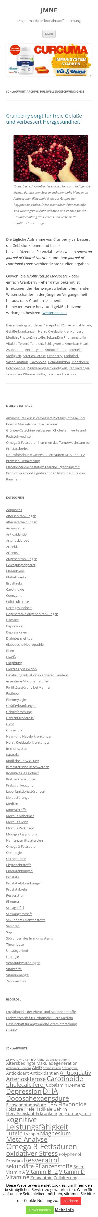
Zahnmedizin (16, 981)
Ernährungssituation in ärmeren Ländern (37, 675)
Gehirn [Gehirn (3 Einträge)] (60, 1109)
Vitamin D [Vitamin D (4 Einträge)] (72, 1171)
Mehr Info (64, 1209)
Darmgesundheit (19, 607)
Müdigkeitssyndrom (21, 834)
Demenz (12, 620)
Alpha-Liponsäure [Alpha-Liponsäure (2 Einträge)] (48, 1059)
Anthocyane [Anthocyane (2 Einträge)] (70, 1068)
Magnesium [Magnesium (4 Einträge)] (55, 1133)
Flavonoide (38, 362)
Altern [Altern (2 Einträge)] (66, 1059)
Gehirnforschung (19, 711)
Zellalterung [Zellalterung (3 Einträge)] (65, 1178)
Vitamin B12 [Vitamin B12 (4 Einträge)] (42, 1171)
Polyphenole (15, 368)
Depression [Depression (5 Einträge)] (24, 1091)
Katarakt (12, 754)
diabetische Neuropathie (25, 644)
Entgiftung (14, 663)
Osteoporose (16, 858)
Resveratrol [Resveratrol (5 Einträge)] (41, 1159)
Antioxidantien (56, 349)
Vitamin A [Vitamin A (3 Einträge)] (15, 1172)
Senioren (13, 926)
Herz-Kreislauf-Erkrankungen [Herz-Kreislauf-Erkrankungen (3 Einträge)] (35, 1113)
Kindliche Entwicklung (22, 760)
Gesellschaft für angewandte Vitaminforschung (41, 1024)
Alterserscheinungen (21, 522)
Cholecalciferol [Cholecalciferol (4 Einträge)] (25, 1084)
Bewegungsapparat (20, 565)
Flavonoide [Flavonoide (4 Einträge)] (72, 1104)
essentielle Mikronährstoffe (27, 681)
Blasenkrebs (15, 571)
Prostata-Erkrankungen (24, 883)
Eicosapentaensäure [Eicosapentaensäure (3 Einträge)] (26, 1105)
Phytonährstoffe (32, 337)
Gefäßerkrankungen (21, 331)
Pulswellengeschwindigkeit (47, 368)
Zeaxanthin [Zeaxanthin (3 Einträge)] (41, 1178)
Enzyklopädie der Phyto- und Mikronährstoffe (41, 1011)
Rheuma (12, 901)
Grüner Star (15, 730)
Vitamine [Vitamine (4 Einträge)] (17, 1177)
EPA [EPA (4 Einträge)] (52, 1104)
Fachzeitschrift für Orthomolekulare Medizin (39, 1018)
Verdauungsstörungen (23, 962)
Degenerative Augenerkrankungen (32, 614)
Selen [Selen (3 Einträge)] (79, 1167)
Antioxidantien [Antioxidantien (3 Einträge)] (44, 1073)
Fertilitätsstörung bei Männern (29, 687)
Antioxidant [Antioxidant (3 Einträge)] (17, 1073)
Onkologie (14, 852)
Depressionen (16, 632)
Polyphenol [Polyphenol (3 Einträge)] (70, 1154)
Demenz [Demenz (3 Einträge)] (76, 1085)
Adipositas (14, 510)
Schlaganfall (15, 907)
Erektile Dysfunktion (21, 669)
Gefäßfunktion (59, 362)
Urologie (12, 956)
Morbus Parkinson (20, 828)
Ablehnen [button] (71, 1200)
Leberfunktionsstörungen (25, 791)
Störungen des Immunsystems (29, 938)
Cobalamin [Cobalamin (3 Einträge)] (56, 1085)
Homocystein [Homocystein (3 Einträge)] (78, 1113)
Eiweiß (11, 656)
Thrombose (15, 944)
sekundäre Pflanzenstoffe (25, 374)
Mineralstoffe (16, 809)
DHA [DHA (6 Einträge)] (50, 1091)
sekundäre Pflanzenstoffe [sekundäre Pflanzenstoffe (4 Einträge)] (39, 1166)
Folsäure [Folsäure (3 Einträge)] (14, 1109)
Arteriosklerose (79, 325)
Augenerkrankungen (21, 558)
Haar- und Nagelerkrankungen (29, 736)
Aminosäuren (16, 528)
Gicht (10, 724)
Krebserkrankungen (21, 779)
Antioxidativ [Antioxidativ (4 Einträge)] (75, 1072)
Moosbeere (80, 362)
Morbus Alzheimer (20, 816)
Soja (9, 932)
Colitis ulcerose (17, 601)
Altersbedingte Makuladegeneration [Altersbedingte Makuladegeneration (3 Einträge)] (42, 1063)
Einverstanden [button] (40, 1210)
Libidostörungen (18, 797)
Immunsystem (17, 748)
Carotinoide (15, 589)
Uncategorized (17, 950)
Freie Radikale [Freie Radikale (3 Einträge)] (38, 1109)
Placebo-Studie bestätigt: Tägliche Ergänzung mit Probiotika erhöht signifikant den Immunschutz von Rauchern (45, 473)
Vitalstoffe (14, 343)
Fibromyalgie (16, 699)
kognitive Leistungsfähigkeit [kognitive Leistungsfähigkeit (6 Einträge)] (37, 1123)
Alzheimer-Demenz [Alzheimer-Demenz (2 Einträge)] (18, 1068)
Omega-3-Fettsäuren (22, 846)
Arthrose (12, 552)
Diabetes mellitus (19, 638)
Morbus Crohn (17, 822)
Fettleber (13, 693)
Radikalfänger (79, 368)
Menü (49, 33)
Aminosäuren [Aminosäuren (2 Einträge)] (52, 1068)
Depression (14, 626)
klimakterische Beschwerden (27, 767)
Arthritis (12, 546)
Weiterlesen (54, 312)
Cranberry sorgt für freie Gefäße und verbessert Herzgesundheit (44, 118)
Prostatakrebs (17, 889)
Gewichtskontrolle (20, 718)
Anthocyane (34, 349)
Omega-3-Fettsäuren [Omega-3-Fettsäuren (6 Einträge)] (41, 1146)
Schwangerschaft (19, 913)
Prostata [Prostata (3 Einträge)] (14, 1161)
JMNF (49, 10)
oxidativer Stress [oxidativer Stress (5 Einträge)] (32, 1153)
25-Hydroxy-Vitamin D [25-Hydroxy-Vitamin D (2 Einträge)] (21, 1059)
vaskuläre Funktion (61, 374)
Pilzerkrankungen (19, 871)
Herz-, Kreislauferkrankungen (60, 331)
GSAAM (11, 1030)
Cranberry (55, 355)
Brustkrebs (14, 583)
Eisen (10, 650)
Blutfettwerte (16, 577)
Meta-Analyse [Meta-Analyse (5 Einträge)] (26, 1139)
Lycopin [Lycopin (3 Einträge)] (31, 1134)
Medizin (12, 337)
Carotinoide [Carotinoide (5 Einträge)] (65, 1078)
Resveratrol (14, 895)
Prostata (12, 877)
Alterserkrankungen (21, 516)
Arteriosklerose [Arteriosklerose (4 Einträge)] (26, 1079)
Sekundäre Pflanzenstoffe (66, 337)
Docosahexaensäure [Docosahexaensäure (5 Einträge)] (37, 1098)
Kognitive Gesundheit (22, 773)
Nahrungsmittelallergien (24, 840)
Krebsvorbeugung (19, 785)
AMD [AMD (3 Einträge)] (37, 1067)
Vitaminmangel (17, 975)
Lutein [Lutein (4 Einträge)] (14, 1133)
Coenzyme (14, 595)
